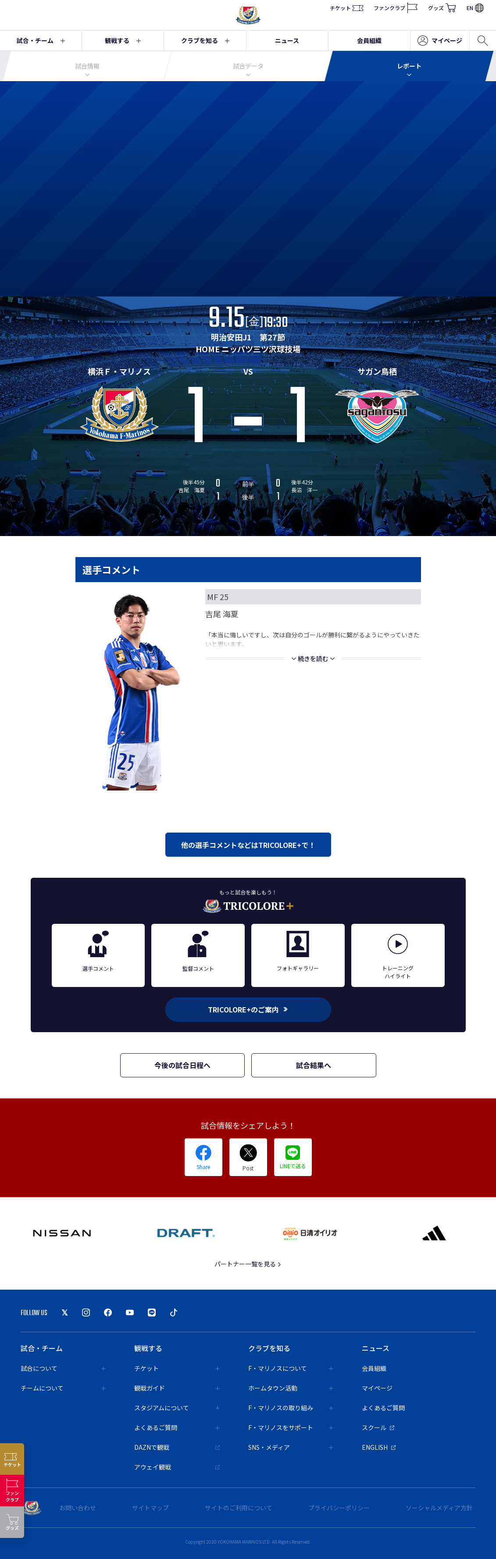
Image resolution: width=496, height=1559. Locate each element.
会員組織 (369, 40)
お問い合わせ (77, 1507)
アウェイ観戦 (176, 1466)
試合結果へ (313, 1065)
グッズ (442, 8)
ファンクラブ (395, 8)
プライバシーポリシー (339, 1507)
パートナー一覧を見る (248, 1263)
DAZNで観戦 (176, 1447)
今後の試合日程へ (182, 1065)
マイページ (439, 41)
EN (475, 7)
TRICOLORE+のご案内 (248, 1009)
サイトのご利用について (238, 1507)
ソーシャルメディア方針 (439, 1507)
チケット (346, 8)
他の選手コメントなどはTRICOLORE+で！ (248, 845)
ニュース (287, 40)
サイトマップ (150, 1507)
